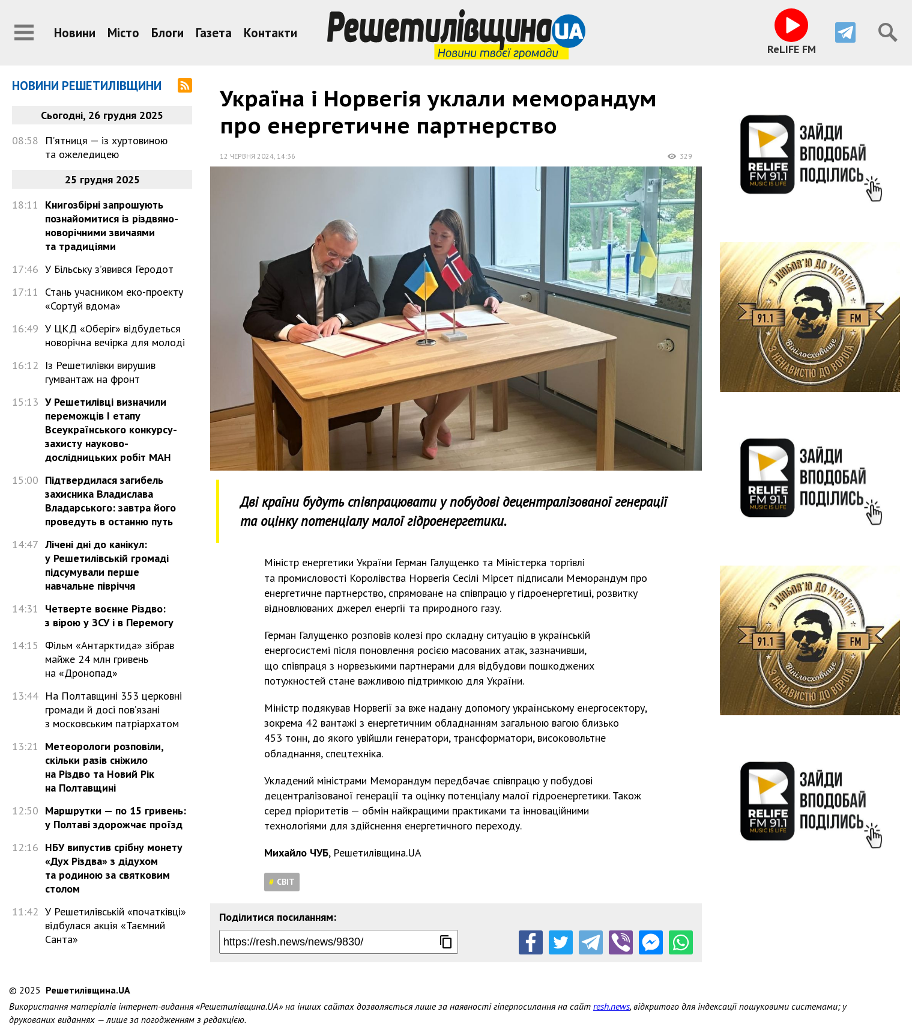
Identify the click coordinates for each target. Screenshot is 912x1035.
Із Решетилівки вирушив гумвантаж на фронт (100, 372)
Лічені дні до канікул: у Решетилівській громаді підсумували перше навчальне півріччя (107, 565)
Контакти (270, 33)
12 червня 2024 (247, 155)
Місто (123, 33)
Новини (74, 33)
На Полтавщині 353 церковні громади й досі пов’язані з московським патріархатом (113, 709)
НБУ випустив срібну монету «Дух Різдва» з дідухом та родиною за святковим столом (114, 868)
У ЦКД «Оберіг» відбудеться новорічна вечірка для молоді (115, 335)
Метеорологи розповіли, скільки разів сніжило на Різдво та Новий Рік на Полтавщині (104, 767)
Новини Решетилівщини (87, 86)
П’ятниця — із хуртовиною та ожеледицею (106, 147)
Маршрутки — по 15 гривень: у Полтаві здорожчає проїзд (115, 817)
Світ (286, 881)
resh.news (611, 1006)
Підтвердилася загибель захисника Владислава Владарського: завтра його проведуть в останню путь (110, 500)
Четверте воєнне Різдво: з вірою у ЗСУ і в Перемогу (109, 615)
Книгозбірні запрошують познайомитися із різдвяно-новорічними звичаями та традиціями (111, 225)
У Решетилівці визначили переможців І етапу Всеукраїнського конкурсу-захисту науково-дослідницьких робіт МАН (111, 429)
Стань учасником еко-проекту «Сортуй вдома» (114, 299)
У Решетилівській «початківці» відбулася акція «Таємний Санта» (115, 925)
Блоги (167, 33)
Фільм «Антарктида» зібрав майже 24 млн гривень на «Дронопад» (109, 659)
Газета (214, 33)
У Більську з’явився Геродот (109, 269)
